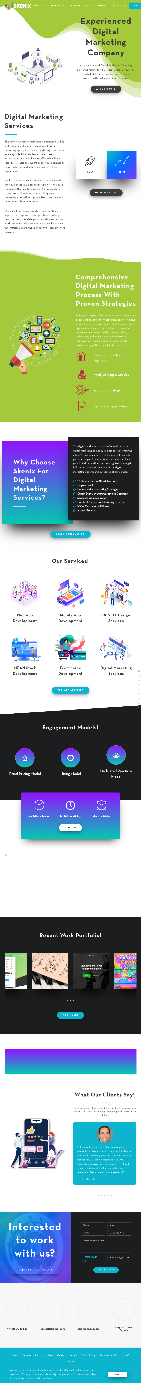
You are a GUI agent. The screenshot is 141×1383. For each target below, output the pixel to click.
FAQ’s (127, 1355)
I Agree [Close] (118, 1374)
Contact (73, 1355)
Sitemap (70, 1361)
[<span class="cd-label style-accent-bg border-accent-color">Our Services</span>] (139, 689)
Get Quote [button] (106, 89)
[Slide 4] (107, 1195)
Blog (88, 6)
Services (56, 6)
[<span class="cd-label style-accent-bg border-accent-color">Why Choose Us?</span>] (139, 684)
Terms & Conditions (109, 1355)
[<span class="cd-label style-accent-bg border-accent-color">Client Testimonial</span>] (139, 707)
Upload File (89, 1259)
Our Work (73, 6)
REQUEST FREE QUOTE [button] (35, 1270)
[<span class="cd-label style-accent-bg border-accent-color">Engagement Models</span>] (139, 694)
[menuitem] (40, 5)
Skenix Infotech (88, 1329)
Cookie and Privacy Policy (40, 1379)
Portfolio (39, 1355)
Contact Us (117, 6)
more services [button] (106, 192)
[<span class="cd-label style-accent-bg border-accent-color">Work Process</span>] (139, 698)
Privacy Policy (88, 1355)
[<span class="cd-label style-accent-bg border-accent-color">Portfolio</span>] (139, 703)
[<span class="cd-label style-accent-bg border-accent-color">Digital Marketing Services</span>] (139, 675)
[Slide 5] (111, 1195)
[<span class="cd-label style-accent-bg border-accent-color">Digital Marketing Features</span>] (139, 680)
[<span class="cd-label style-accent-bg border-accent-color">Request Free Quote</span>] (139, 712)
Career (100, 6)
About (15, 1355)
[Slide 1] (67, 1000)
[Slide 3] (73, 1000)
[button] (25, 591)
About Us (39, 6)
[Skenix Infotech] (18, 5)
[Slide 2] (70, 1000)
